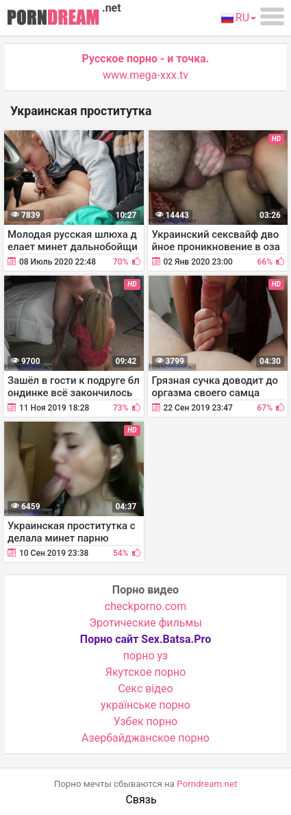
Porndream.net (207, 784)
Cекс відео (145, 688)
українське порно (145, 704)
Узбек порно (146, 721)
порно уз (145, 655)
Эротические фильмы (145, 622)
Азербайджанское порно (145, 737)
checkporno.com (145, 606)
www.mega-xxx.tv (145, 75)
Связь (140, 799)
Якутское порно (145, 672)
